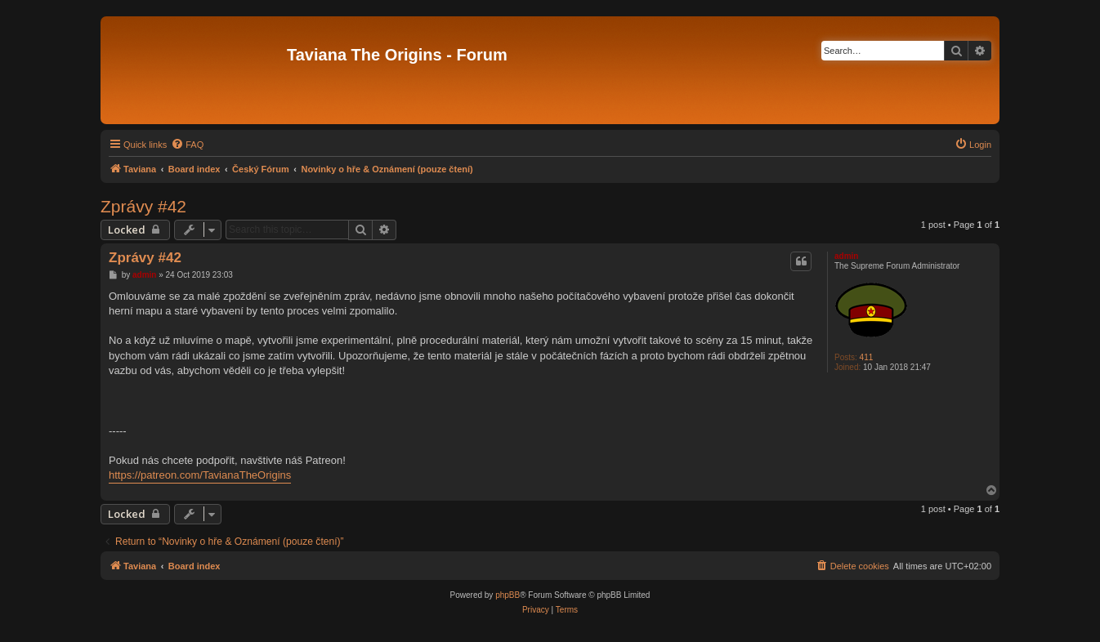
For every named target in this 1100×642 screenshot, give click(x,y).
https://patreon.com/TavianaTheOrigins (200, 475)
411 (867, 357)
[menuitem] (187, 144)
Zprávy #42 (143, 206)
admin (846, 256)
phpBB (507, 595)
